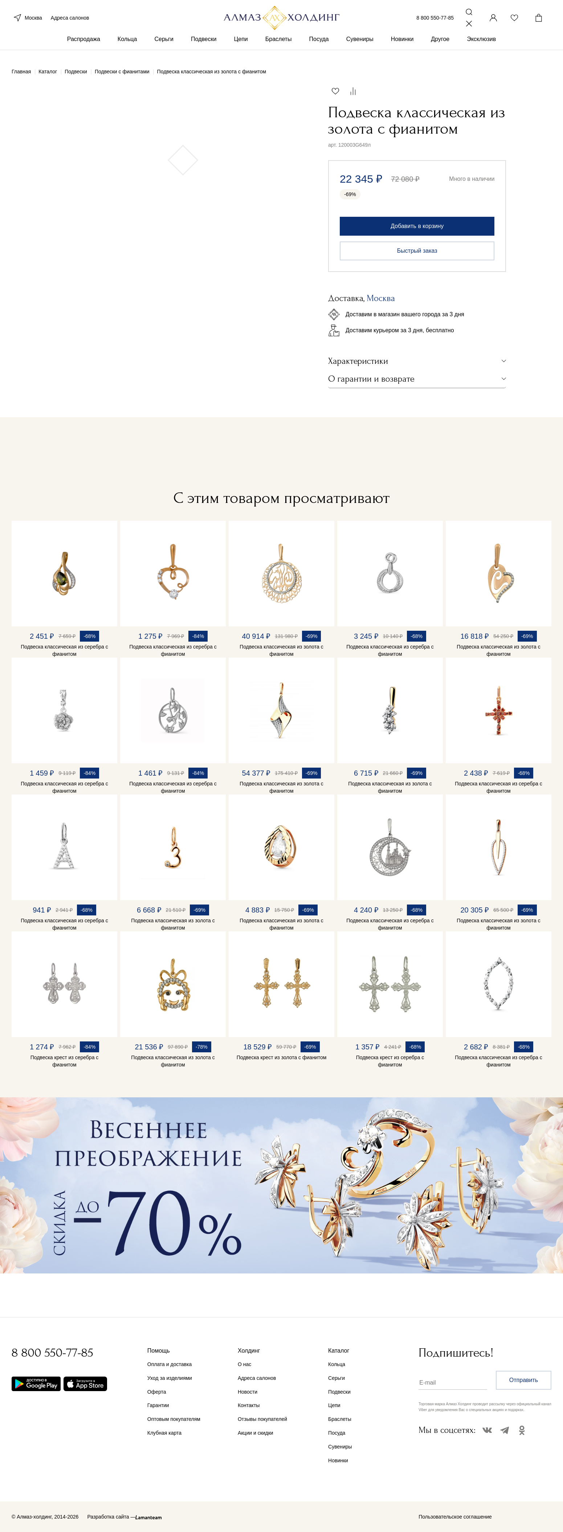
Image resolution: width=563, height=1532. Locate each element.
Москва (27, 21)
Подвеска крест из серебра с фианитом (64, 1061)
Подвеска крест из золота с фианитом (282, 1057)
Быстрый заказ (417, 251)
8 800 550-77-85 (435, 21)
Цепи (241, 47)
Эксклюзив (481, 47)
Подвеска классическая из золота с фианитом (281, 650)
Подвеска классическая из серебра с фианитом (64, 650)
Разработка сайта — (111, 1517)
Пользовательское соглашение (455, 1517)
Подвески (204, 47)
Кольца (127, 47)
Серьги (163, 47)
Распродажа (83, 47)
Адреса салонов (70, 21)
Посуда (319, 47)
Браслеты (278, 47)
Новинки (402, 47)
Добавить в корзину (417, 226)
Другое (440, 47)
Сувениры (360, 47)
